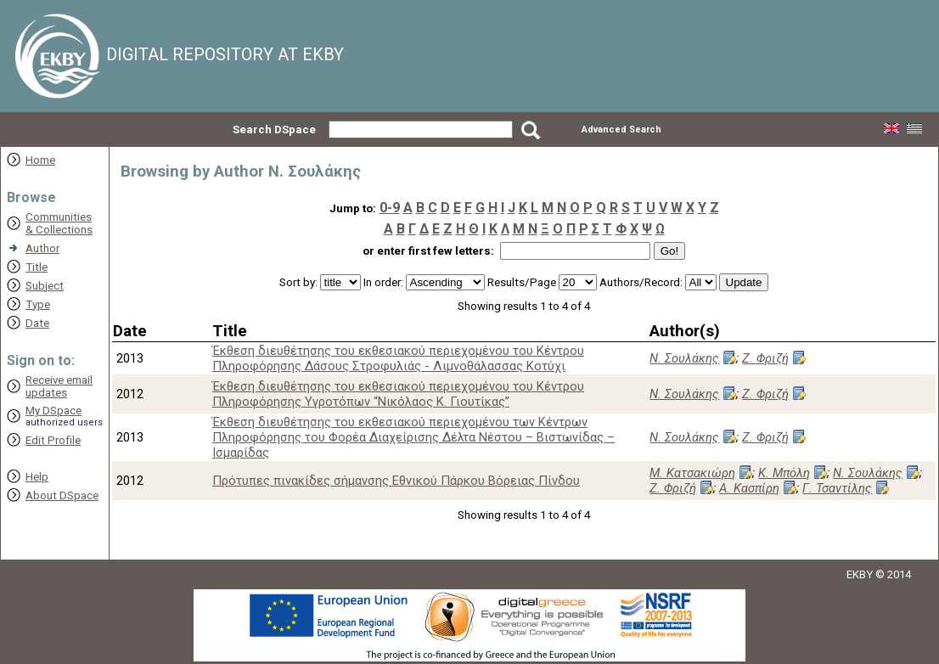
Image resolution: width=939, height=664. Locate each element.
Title (36, 267)
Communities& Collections (59, 223)
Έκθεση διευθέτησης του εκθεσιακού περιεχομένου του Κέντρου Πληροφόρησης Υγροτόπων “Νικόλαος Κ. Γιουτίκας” (398, 394)
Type (37, 304)
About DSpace (61, 495)
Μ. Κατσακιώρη (692, 473)
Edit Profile (53, 440)
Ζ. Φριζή (765, 358)
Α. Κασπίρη (749, 488)
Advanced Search (621, 129)
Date (37, 323)
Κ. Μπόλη (784, 473)
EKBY (859, 574)
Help (36, 476)
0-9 (390, 208)
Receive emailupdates (59, 386)
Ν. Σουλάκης (684, 358)
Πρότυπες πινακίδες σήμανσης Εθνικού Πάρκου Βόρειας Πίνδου (396, 480)
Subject (44, 285)
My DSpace (53, 410)
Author (42, 248)
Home (40, 160)
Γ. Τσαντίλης (837, 488)
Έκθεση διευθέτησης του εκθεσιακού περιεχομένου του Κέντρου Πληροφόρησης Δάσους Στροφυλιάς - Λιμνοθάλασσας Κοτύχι (398, 358)
